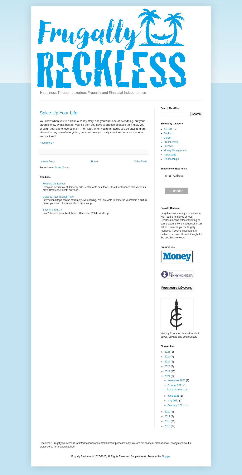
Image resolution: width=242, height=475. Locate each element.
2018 (168, 421)
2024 (168, 361)
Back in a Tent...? (52, 209)
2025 (168, 356)
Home (94, 161)
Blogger (165, 456)
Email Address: (174, 175)
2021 (168, 376)
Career (167, 137)
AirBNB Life (170, 129)
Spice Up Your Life (58, 112)
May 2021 (173, 400)
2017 (168, 426)
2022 (168, 371)
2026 (168, 351)
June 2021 (174, 395)
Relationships (171, 159)
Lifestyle (168, 146)
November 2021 (177, 380)
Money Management (175, 150)
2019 (168, 416)
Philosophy (170, 154)
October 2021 (175, 385)
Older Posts (140, 161)
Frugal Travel (171, 141)
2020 (168, 411)
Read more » (47, 142)
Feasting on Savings (54, 183)
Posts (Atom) (62, 167)
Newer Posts (48, 161)
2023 (168, 366)
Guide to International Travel (58, 196)
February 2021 (176, 405)
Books (167, 133)
